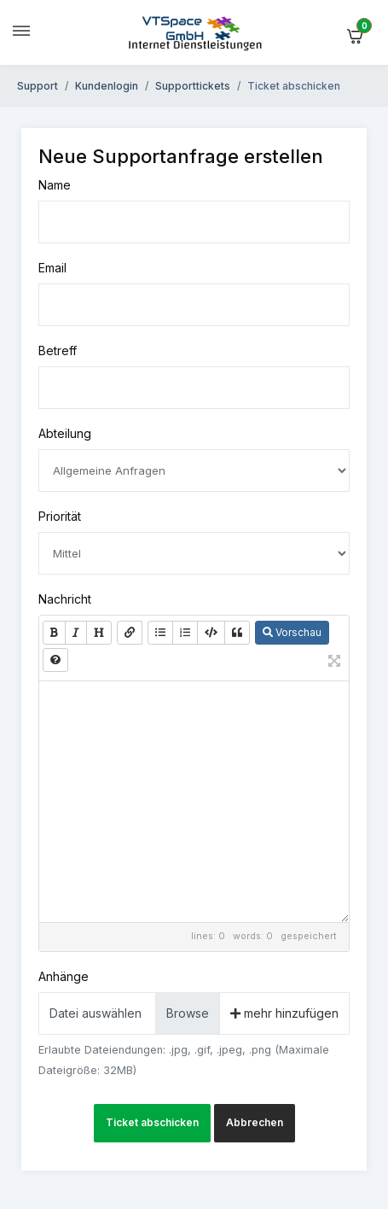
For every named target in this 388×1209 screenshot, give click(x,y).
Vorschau (292, 632)
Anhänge (63, 976)
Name (54, 185)
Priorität (59, 516)
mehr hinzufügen (284, 1013)
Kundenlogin (106, 85)
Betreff (57, 350)
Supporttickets (192, 85)
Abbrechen (254, 1122)
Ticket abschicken (152, 1122)
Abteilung (64, 433)
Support (37, 85)
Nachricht (64, 599)
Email (52, 267)
